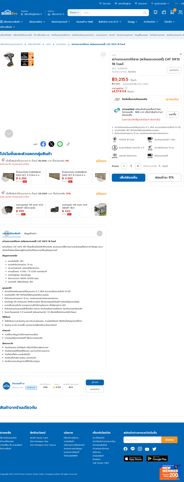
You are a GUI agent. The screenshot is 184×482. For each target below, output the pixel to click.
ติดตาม (169, 440)
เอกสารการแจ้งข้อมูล (73, 448)
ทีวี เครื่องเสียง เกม (42, 35)
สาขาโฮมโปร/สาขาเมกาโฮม (104, 441)
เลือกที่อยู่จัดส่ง (31, 14)
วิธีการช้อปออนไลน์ (8, 437)
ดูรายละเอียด (172, 99)
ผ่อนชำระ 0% (164, 177)
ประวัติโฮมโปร (99, 437)
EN (183, 3)
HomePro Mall (84, 22)
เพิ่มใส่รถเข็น (128, 177)
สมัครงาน (97, 452)
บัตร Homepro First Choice (43, 445)
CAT (114, 55)
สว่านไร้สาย (61, 44)
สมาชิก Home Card (39, 437)
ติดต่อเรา (97, 459)
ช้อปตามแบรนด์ (59, 22)
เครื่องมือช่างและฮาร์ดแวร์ (11, 44)
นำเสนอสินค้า (98, 455)
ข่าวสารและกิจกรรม (101, 448)
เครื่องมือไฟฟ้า (34, 44)
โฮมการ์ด (105, 3)
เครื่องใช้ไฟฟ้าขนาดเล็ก (22, 35)
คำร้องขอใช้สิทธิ (71, 455)
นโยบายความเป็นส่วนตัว (74, 445)
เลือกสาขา (56, 14)
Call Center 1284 (101, 462)
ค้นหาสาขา (141, 3)
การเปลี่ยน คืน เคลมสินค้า (11, 445)
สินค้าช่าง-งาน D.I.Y (108, 22)
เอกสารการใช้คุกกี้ (71, 452)
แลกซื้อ (172, 114)
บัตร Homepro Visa (39, 441)
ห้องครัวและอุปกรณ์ (125, 35)
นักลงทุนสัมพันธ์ (100, 445)
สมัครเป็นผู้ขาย (123, 3)
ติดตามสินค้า (5, 448)
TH (176, 3)
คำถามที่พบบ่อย (7, 441)
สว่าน (48, 44)
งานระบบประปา (102, 35)
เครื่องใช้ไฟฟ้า (6, 35)
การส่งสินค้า (69, 441)
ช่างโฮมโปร (149, 22)
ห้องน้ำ (112, 35)
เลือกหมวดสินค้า (12, 22)
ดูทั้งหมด (101, 161)
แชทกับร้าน (95, 389)
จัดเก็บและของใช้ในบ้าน (60, 35)
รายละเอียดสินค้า (11, 233)
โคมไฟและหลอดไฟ (157, 35)
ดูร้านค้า (95, 382)
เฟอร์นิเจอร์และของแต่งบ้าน (83, 35)
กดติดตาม (31, 387)
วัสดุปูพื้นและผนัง (141, 35)
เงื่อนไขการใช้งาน (71, 437)
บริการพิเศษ (6, 27)
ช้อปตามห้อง (35, 22)
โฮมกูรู (131, 22)
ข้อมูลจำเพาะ (30, 233)
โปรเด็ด (168, 22)
